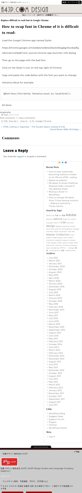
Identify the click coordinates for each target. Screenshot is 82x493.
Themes (53, 425)
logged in (21, 156)
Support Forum (56, 419)
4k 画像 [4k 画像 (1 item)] (62, 215)
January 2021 (55, 263)
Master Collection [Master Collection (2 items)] (58, 234)
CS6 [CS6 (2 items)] (63, 222)
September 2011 (57, 399)
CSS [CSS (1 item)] (68, 223)
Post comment (8, 118)
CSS (6, 121)
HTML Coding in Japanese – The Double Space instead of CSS (33, 127)
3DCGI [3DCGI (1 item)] (49, 215)
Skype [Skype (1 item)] (54, 243)
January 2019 (55, 298)
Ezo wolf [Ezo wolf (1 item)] (55, 229)
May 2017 (53, 315)
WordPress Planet (58, 428)
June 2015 (54, 336)
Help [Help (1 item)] (56, 231)
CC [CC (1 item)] (69, 219)
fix (33, 121)
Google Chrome (44, 121)
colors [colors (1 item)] (73, 219)
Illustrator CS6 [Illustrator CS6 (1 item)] (65, 231)
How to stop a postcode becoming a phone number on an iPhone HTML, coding (63, 175)
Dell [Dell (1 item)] (72, 223)
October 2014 (55, 344)
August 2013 (55, 361)
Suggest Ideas (56, 416)
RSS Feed (59, 162)
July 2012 (53, 379)
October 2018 (55, 301)
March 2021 (54, 261)
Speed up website (58, 180)
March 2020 (55, 281)
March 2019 (54, 295)
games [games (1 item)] (69, 229)
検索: (64, 2)
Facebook (66, 162)
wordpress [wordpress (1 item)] (55, 248)
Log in (52, 436)
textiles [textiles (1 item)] (58, 245)
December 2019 (56, 287)
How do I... (14, 121)
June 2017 (54, 312)
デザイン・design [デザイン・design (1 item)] (67, 248)
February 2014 (56, 353)
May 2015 (53, 338)
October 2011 (55, 396)
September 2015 (57, 330)
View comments (27, 118)
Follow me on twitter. (62, 162)
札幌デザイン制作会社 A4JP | (11, 2)
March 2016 (54, 324)
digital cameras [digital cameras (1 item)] (63, 226)
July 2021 (53, 258)
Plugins (53, 422)
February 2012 (56, 387)
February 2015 (56, 341)
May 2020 (53, 275)
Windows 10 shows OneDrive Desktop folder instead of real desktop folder (63, 186)
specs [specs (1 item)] (65, 243)
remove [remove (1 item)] (72, 240)
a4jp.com (5, 476)
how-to (24, 121)
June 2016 (54, 321)
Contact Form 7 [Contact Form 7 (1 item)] (53, 223)
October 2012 (55, 373)
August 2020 (55, 272)
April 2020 (54, 278)
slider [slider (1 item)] (59, 243)
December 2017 (56, 310)
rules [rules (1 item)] (48, 243)
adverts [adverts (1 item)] (49, 219)
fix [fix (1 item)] (60, 229)
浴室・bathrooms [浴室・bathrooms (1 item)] (68, 250)
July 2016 (53, 318)
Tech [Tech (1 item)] (76, 243)
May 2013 (53, 367)
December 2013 (56, 356)
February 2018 (56, 307)
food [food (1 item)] (64, 229)
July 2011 (53, 405)
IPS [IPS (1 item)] (73, 231)
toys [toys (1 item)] (48, 248)
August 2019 (55, 289)
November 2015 (56, 327)
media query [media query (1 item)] (57, 238)
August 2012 (55, 376)
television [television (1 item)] (50, 245)
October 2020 (56, 269)
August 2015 (55, 333)
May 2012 (53, 382)
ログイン (26, 2)
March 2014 (54, 350)
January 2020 (55, 284)
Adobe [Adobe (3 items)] (71, 215)
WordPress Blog (57, 413)
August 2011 (55, 402)
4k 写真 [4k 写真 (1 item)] (55, 215)
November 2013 (56, 359)
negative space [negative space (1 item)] (61, 240)
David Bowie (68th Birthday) (65, 129)
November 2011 (56, 393)
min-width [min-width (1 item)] (68, 238)
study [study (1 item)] (70, 243)
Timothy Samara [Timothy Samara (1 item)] (70, 245)
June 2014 (54, 347)
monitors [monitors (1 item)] (50, 240)
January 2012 (55, 390)
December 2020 (57, 266)
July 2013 (53, 364)
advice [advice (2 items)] (57, 218)
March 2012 (54, 385)
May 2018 (53, 304)
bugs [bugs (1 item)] (65, 219)
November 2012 (56, 370)
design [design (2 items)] (50, 225)
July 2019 (53, 292)
